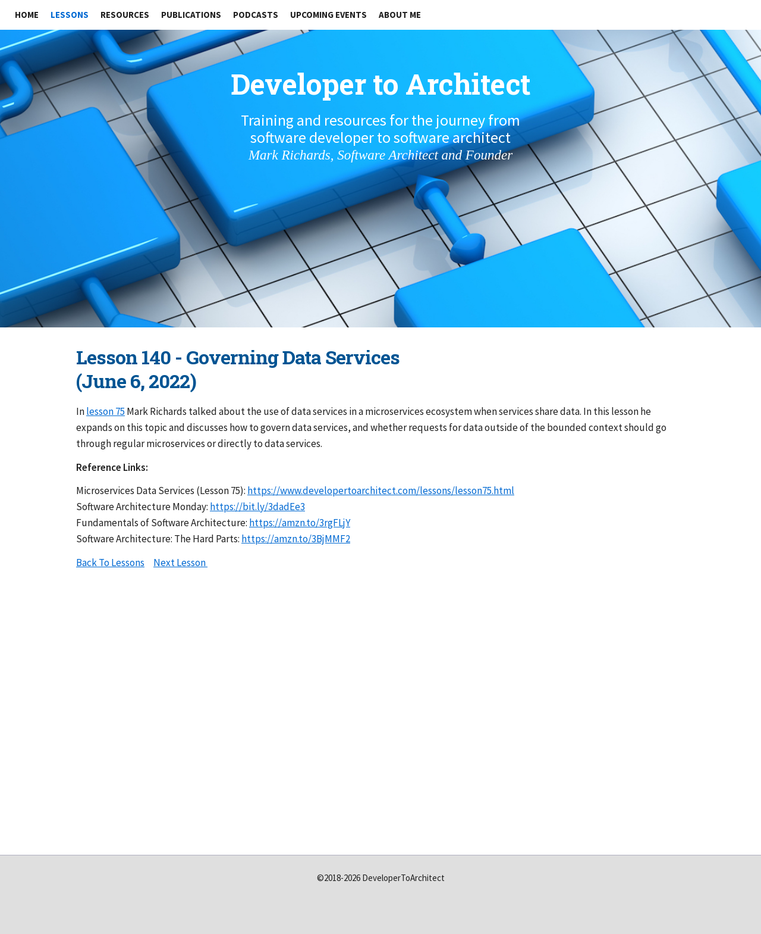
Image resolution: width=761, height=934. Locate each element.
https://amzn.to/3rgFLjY (299, 522)
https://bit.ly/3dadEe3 (257, 506)
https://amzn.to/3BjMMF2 (295, 538)
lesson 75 (105, 411)
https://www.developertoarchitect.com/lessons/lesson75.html (380, 490)
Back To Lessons (110, 562)
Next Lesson (180, 562)
